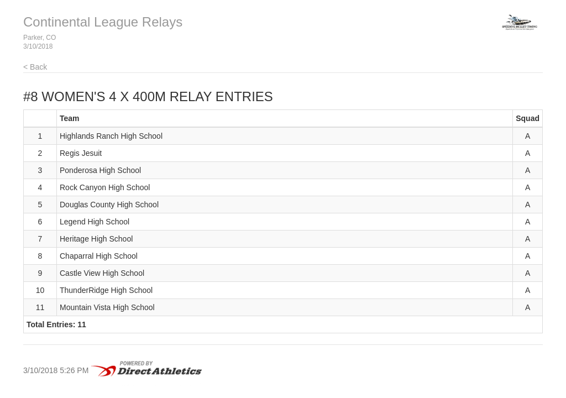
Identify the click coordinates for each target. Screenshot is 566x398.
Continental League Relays (102, 21)
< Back (35, 66)
